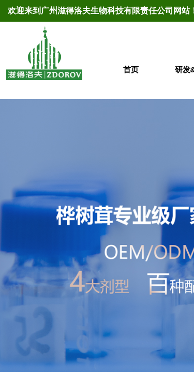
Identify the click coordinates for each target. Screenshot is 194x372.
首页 (131, 69)
